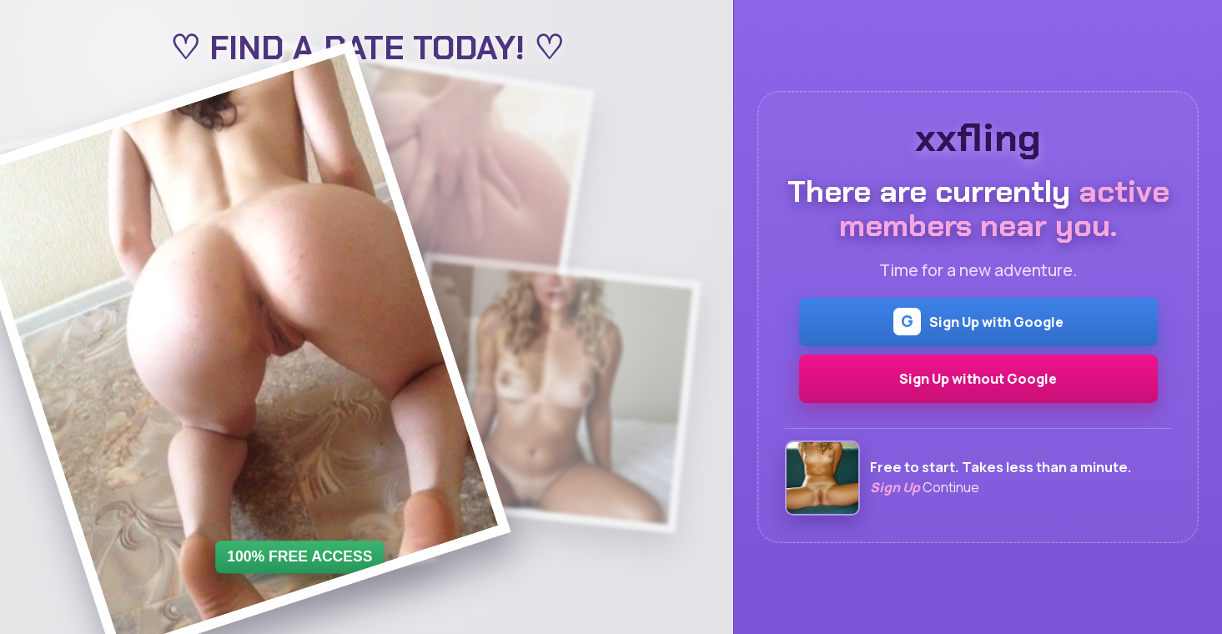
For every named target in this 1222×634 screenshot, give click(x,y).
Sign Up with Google (978, 321)
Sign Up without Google (978, 379)
